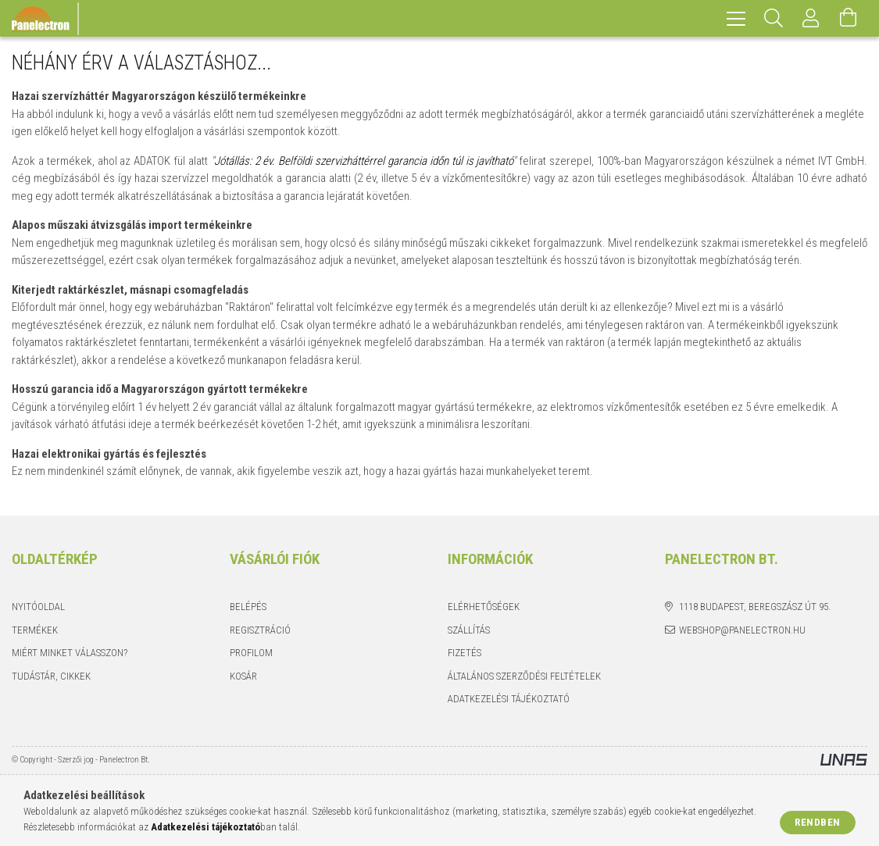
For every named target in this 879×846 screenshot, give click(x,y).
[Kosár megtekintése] (848, 18)
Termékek (35, 630)
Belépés (248, 606)
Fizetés (464, 653)
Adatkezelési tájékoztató (509, 699)
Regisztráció (260, 630)
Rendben (818, 822)
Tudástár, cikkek (51, 676)
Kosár (243, 676)
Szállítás (469, 630)
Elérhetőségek (484, 606)
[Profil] (811, 18)
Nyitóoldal (38, 606)
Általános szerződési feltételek (524, 676)
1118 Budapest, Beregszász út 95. (755, 606)
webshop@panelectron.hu (742, 630)
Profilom (251, 653)
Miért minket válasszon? (69, 653)
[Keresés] (773, 18)
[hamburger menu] (736, 18)
